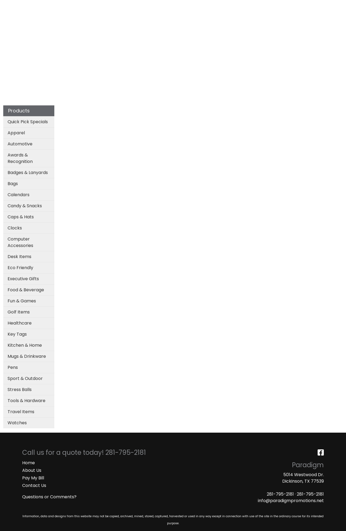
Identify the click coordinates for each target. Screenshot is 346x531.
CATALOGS (75, 6)
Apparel (131, 24)
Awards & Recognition (20, 158)
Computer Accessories (20, 242)
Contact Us (34, 485)
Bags (155, 24)
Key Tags (17, 334)
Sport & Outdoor (25, 378)
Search (270, 6)
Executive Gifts (23, 279)
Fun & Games (22, 301)
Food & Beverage (26, 290)
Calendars (18, 195)
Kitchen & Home (25, 345)
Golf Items (19, 312)
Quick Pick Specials (28, 122)
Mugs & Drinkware (27, 356)
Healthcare (20, 323)
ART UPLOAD (104, 6)
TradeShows (243, 24)
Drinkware (182, 24)
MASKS (128, 6)
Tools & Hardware (26, 401)
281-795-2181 (280, 494)
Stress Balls (20, 389)
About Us (31, 470)
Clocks (15, 228)
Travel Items (21, 412)
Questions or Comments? (49, 497)
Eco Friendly (20, 268)
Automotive (20, 144)
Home (28, 463)
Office (211, 24)
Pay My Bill (33, 478)
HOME (11, 6)
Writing (276, 24)
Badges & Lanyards (28, 172)
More (300, 24)
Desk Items (19, 256)
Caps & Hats (21, 217)
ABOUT (29, 6)
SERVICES (50, 6)
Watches (17, 423)
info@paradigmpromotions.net (291, 500)
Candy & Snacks (25, 206)
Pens (13, 367)
